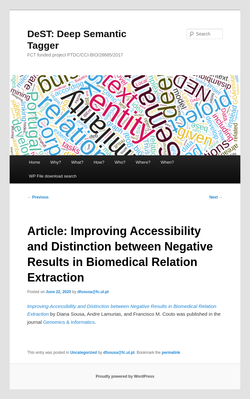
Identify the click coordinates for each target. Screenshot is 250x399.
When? (167, 162)
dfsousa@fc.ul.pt (93, 292)
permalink (171, 352)
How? (98, 162)
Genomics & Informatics (68, 322)
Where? (143, 162)
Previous (38, 197)
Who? (119, 162)
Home (34, 162)
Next (216, 197)
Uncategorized (83, 352)
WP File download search (52, 176)
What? (77, 162)
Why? (55, 162)
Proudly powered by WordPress (125, 376)
